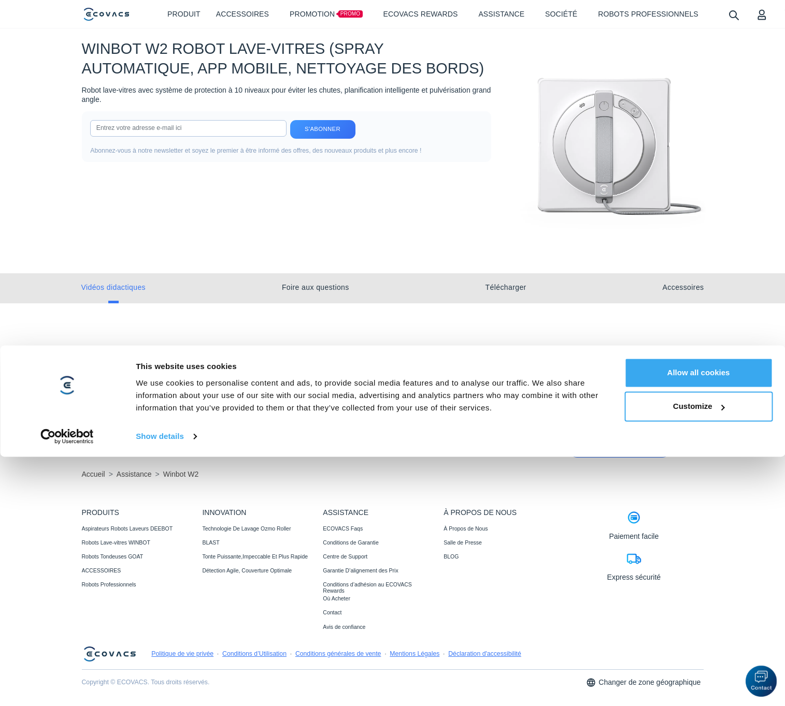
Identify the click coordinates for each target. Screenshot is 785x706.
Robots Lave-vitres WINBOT (116, 542)
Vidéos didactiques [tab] (113, 287)
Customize (699, 655)
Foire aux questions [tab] (315, 287)
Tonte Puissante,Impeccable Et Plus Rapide (255, 556)
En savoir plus (110, 433)
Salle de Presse (463, 542)
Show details (160, 685)
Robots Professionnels (109, 584)
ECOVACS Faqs (343, 528)
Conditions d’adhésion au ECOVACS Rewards (367, 587)
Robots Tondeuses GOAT (113, 556)
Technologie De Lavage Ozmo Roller (246, 528)
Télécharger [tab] (506, 287)
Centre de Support (345, 556)
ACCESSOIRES (101, 570)
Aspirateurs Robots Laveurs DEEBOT (127, 528)
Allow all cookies (698, 621)
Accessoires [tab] (683, 287)
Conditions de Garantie (350, 542)
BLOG (451, 556)
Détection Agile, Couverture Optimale (247, 570)
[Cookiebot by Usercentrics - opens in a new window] (67, 686)
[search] (733, 14)
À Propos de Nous (466, 528)
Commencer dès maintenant (619, 449)
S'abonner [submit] (322, 129)
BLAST (210, 542)
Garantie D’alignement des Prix (360, 570)
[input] (188, 128)
